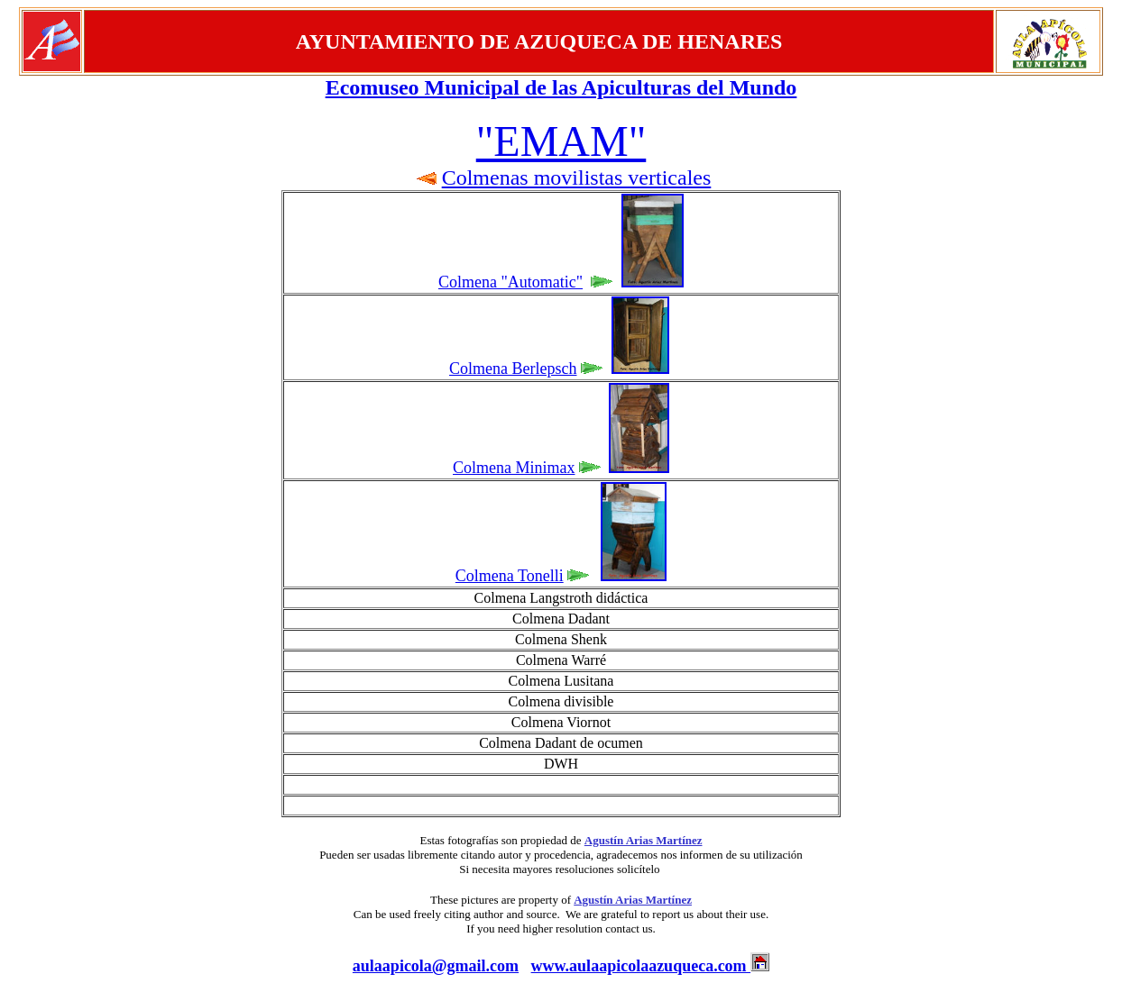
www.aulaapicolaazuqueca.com (641, 966)
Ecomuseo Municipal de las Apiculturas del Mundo (561, 87)
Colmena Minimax (514, 468)
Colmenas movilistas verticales (577, 177)
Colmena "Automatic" (510, 282)
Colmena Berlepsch (512, 369)
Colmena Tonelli (509, 576)
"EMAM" (561, 141)
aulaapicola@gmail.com (436, 966)
